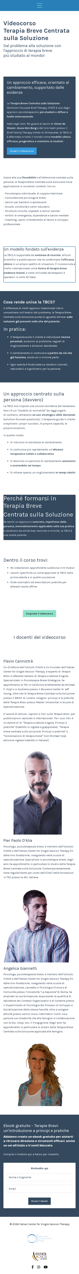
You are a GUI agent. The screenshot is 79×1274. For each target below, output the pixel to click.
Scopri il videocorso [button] (22, 151)
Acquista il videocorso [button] (39, 613)
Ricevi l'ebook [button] (39, 1201)
